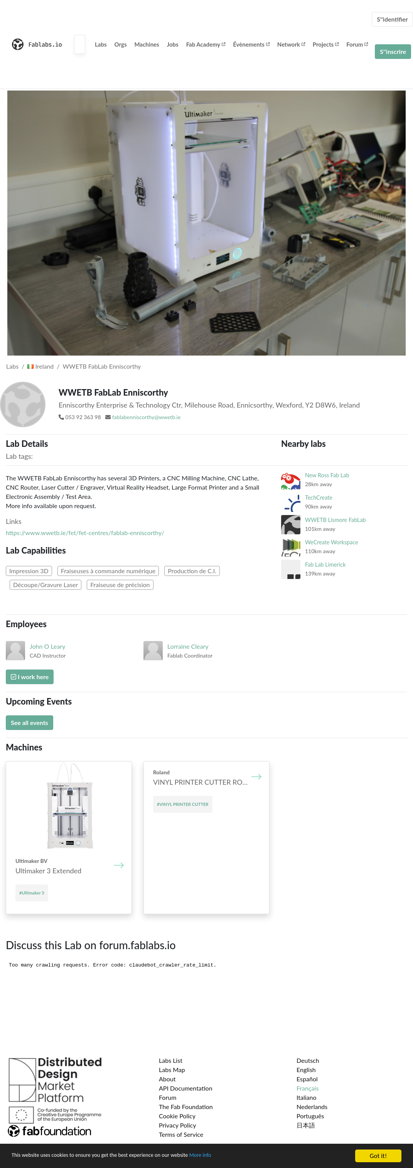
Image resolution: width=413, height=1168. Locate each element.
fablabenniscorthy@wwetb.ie (146, 417)
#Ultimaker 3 (31, 892)
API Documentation (185, 1088)
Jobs (173, 44)
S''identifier (392, 19)
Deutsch (308, 1060)
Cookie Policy (177, 1115)
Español (307, 1078)
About (167, 1078)
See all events (29, 722)
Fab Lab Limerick (325, 564)
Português (310, 1115)
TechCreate (318, 497)
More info (237, 1157)
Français (308, 1088)
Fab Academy (206, 44)
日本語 (306, 1125)
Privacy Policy (177, 1125)
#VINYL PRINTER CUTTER (183, 804)
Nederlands (312, 1106)
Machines (147, 44)
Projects (326, 44)
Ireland (40, 366)
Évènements (251, 44)
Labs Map (172, 1069)
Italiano (307, 1097)
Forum (357, 44)
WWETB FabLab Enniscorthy (102, 366)
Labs (101, 44)
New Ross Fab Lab (327, 475)
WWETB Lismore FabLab (335, 520)
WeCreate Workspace (331, 542)
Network (291, 44)
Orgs (121, 44)
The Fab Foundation (186, 1106)
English (306, 1069)
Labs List (170, 1060)
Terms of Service (181, 1134)
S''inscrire (393, 51)
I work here (30, 676)
